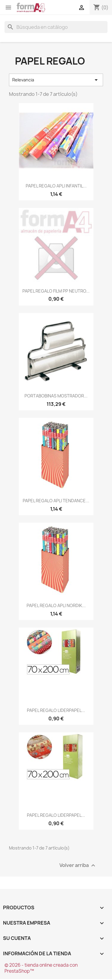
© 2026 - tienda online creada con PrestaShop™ (41, 968)
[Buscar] (56, 27)
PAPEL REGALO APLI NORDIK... (56, 605)
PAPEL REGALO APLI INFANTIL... (56, 186)
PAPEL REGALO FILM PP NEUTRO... (56, 291)
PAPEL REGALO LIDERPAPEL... (56, 710)
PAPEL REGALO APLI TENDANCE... (56, 500)
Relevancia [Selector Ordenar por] (56, 80)
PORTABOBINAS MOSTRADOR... (56, 396)
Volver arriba (78, 865)
